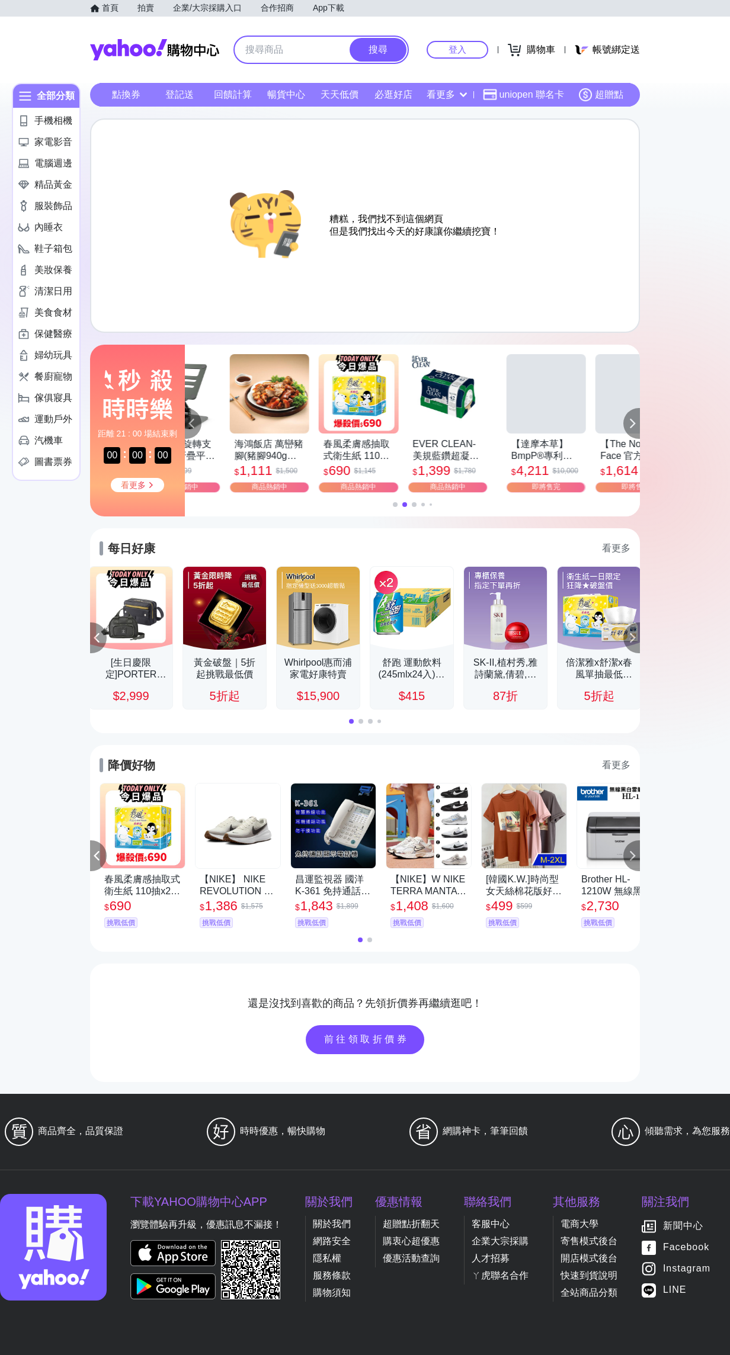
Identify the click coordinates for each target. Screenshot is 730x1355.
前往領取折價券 (366, 1039)
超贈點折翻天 (411, 1224)
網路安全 (332, 1241)
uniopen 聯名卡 (523, 95)
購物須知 (332, 1292)
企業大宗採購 (500, 1241)
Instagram (686, 1269)
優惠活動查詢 (411, 1258)
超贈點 (600, 95)
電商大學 (579, 1224)
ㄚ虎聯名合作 (500, 1275)
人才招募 (491, 1258)
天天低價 (339, 94)
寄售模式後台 (589, 1241)
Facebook (686, 1247)
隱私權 (327, 1258)
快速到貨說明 (589, 1275)
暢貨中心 (286, 94)
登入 (457, 49)
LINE (675, 1290)
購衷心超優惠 (411, 1241)
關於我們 (332, 1224)
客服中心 (491, 1224)
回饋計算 (233, 94)
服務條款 (332, 1275)
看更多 (447, 94)
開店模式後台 (589, 1258)
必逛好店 (393, 94)
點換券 (126, 94)
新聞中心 (683, 1226)
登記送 (179, 94)
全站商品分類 (589, 1292)
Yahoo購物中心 (154, 50)
